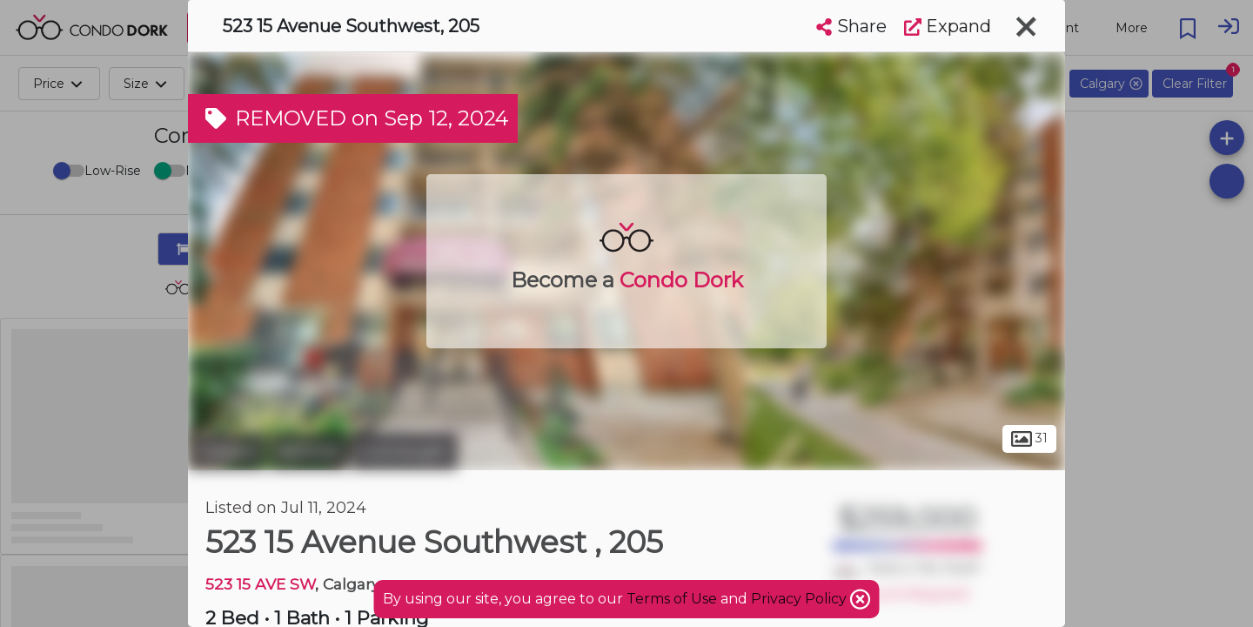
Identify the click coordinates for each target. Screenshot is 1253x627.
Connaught (404, 451)
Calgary (227, 451)
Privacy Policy (800, 598)
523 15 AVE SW (260, 584)
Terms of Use (671, 598)
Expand (947, 26)
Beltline (308, 451)
